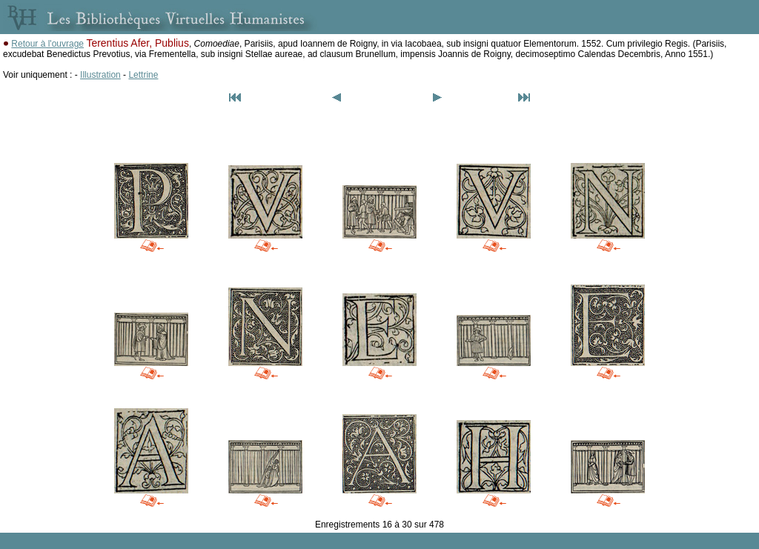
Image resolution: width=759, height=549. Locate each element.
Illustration (100, 75)
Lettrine (143, 75)
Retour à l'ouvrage (47, 44)
